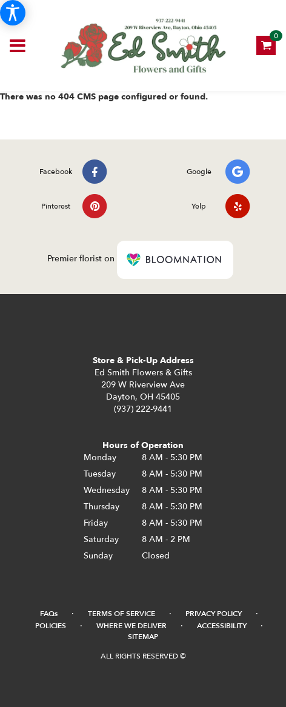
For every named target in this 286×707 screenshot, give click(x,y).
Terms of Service (121, 613)
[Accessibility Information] (12, 12)
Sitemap (143, 637)
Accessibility (222, 626)
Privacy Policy (213, 613)
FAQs (49, 613)
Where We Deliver (131, 626)
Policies (50, 626)
